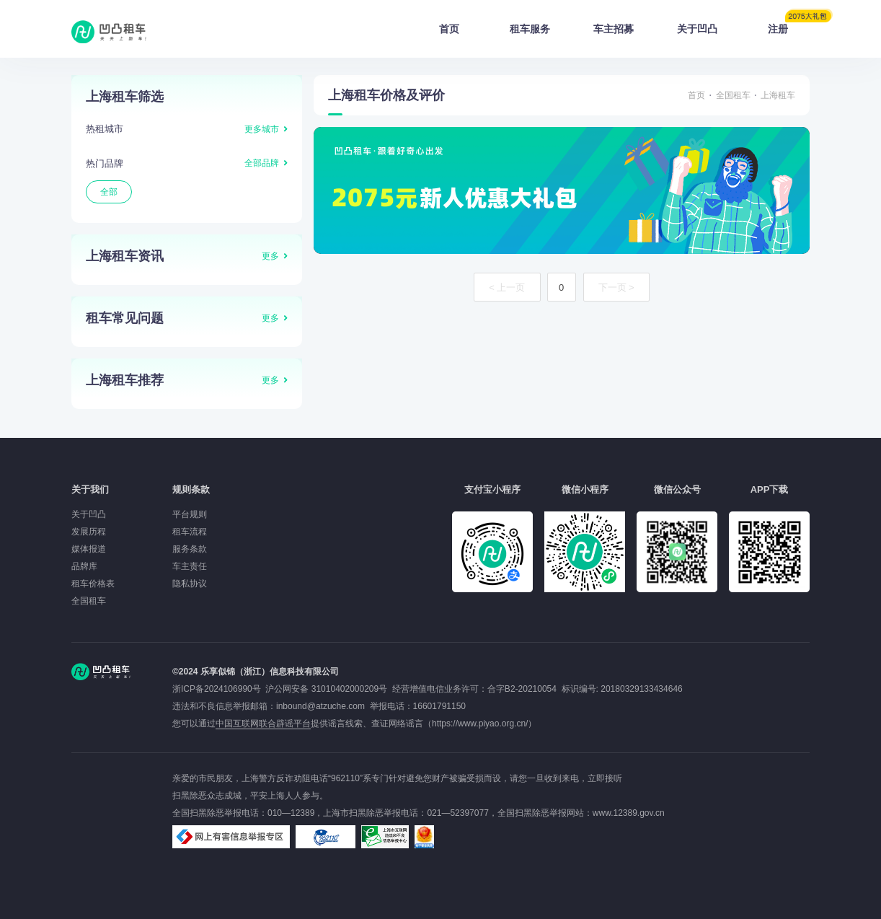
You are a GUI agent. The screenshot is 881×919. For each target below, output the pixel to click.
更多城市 (261, 129)
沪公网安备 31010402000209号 (326, 689)
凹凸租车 (110, 31)
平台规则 (189, 514)
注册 (789, 24)
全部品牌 (261, 163)
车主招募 (613, 29)
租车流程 (189, 532)
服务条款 (189, 549)
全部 (109, 192)
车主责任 (189, 566)
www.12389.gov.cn (629, 813)
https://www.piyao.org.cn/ (480, 723)
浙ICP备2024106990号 (218, 689)
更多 (270, 256)
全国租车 (733, 95)
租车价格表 (93, 584)
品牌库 (84, 566)
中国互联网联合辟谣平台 (263, 723)
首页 (449, 29)
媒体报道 (88, 549)
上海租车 (778, 95)
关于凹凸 (697, 29)
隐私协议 (189, 584)
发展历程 (88, 532)
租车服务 (530, 29)
